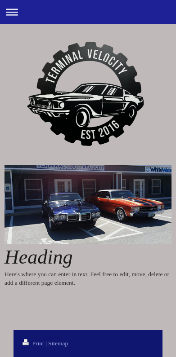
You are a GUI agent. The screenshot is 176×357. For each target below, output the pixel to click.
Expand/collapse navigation (88, 12)
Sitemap (58, 343)
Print (34, 343)
